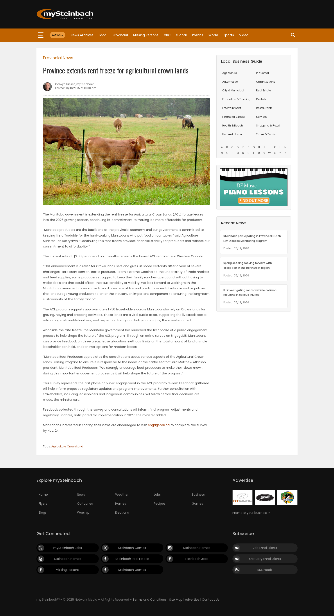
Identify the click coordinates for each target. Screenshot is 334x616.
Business (198, 494)
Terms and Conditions (150, 599)
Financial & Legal (233, 117)
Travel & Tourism (267, 134)
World (213, 35)
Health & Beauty (233, 125)
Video (243, 35)
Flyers (43, 503)
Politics (197, 35)
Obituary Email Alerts (265, 559)
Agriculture (58, 446)
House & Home (232, 134)
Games (197, 503)
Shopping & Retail (268, 125)
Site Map (175, 599)
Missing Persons (145, 35)
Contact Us (210, 599)
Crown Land (75, 446)
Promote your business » (251, 513)
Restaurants (264, 108)
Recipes (159, 503)
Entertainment (231, 108)
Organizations (265, 82)
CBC (167, 35)
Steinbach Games (132, 548)
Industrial (262, 73)
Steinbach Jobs (196, 559)
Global (181, 35)
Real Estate (263, 90)
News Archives (81, 35)
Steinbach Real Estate (132, 559)
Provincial (120, 35)
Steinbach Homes (196, 548)
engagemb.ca (159, 425)
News (81, 494)
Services (261, 117)
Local (103, 35)
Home (43, 494)
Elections (122, 512)
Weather (122, 494)
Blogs (43, 512)
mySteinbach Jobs (67, 548)
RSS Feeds (265, 570)
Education (236, 99)
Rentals (261, 99)
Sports (228, 35)
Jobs (157, 494)
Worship (83, 512)
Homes (120, 503)
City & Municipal (233, 90)
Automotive (230, 82)
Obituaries (85, 503)
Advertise (192, 599)
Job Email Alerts (265, 548)
